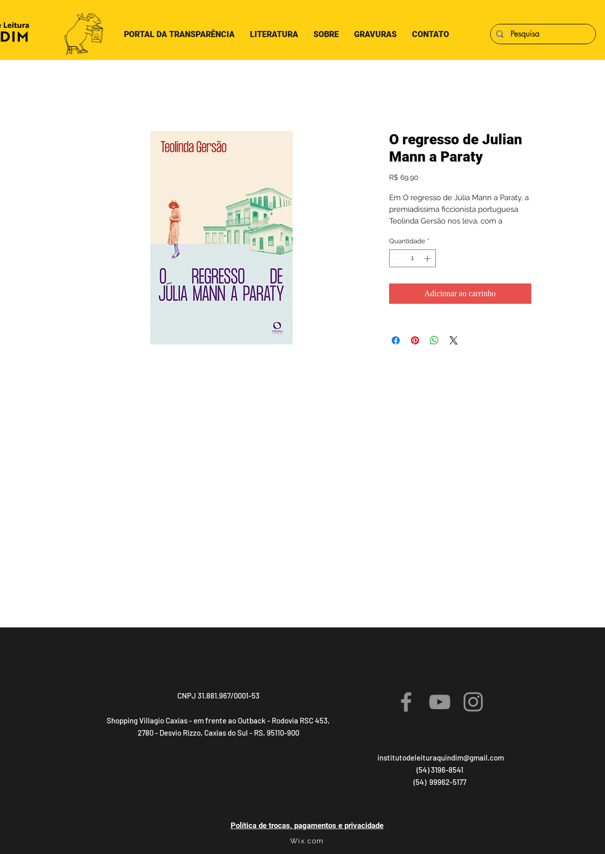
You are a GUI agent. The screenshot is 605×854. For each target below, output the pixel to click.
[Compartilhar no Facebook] (396, 340)
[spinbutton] (412, 258)
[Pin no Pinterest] (415, 340)
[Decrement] (397, 258)
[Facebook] (406, 702)
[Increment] (428, 258)
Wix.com (307, 841)
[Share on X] (454, 340)
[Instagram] (473, 702)
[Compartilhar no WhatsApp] (434, 340)
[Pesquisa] (542, 34)
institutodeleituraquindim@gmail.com (440, 757)
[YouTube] (440, 702)
